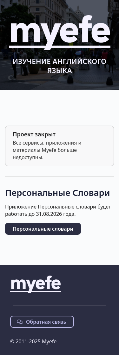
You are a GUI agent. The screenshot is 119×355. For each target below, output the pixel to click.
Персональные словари (43, 228)
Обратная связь (41, 321)
